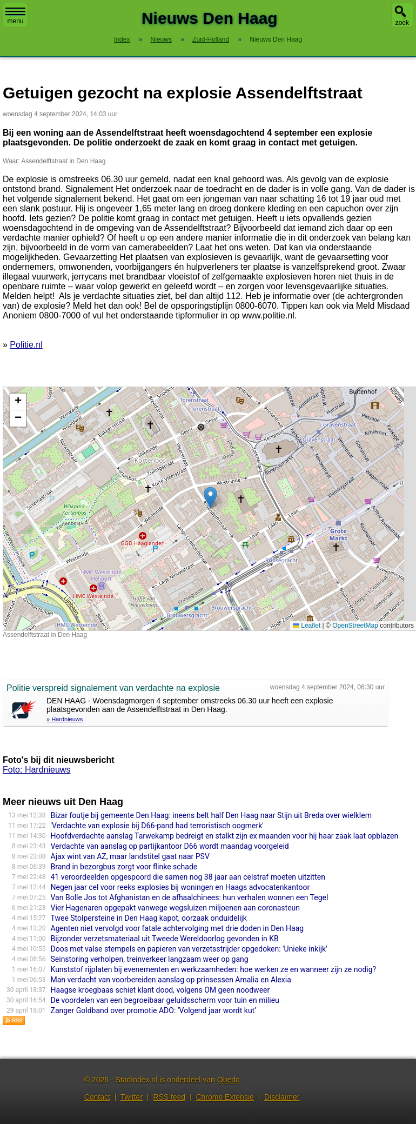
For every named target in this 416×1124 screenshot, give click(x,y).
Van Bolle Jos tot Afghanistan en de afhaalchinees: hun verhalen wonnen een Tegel (189, 897)
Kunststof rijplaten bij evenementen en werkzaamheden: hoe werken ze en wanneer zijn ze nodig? (214, 969)
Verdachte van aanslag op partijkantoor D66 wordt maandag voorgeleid (170, 846)
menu (15, 16)
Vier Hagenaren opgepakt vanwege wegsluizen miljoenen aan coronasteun (175, 907)
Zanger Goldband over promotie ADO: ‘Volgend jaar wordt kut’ (154, 1010)
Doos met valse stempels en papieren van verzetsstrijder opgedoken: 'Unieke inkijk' (189, 949)
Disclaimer (281, 1097)
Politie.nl (26, 344)
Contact (97, 1097)
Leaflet (306, 625)
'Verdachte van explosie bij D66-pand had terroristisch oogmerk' (157, 825)
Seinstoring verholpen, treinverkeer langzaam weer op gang (150, 959)
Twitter (131, 1097)
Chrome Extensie (224, 1097)
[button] (210, 498)
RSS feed (169, 1097)
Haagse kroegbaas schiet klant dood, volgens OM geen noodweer (160, 990)
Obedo (228, 1079)
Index (122, 39)
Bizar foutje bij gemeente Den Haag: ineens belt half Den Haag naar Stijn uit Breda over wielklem (211, 815)
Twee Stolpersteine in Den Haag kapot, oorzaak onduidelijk (149, 918)
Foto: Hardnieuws (36, 769)
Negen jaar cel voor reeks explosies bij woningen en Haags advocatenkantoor (180, 887)
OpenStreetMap (355, 625)
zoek (402, 22)
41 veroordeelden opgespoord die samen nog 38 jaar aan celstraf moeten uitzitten (188, 877)
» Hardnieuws (64, 719)
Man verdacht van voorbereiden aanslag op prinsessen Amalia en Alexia (171, 979)
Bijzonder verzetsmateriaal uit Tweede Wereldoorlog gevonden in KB (165, 938)
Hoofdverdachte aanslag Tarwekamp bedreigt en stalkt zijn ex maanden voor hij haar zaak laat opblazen (225, 836)
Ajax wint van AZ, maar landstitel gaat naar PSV (130, 856)
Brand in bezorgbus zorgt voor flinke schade (124, 866)
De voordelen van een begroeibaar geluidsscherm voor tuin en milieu (165, 1000)
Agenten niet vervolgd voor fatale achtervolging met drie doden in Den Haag (177, 928)
